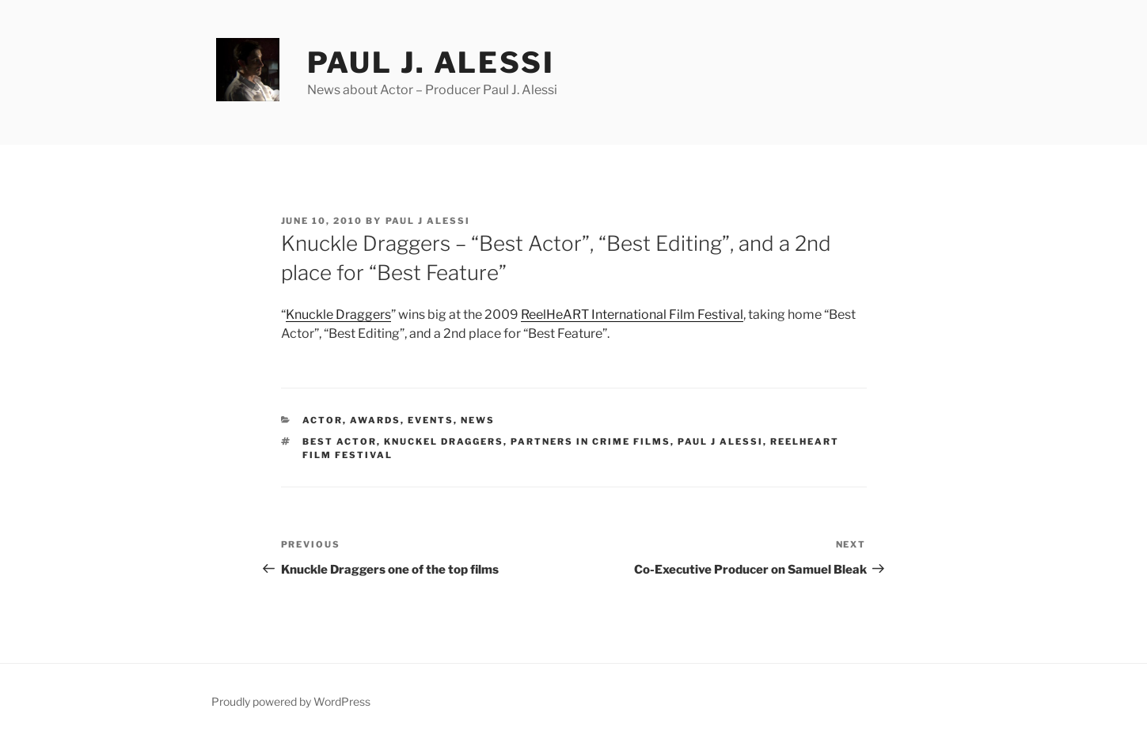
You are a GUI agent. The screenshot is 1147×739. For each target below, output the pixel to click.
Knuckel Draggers (443, 441)
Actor (322, 420)
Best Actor (339, 441)
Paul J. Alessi (431, 62)
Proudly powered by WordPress (290, 701)
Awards (375, 420)
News (478, 420)
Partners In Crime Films (590, 441)
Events (431, 420)
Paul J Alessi (428, 220)
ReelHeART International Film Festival (632, 314)
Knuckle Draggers (338, 314)
